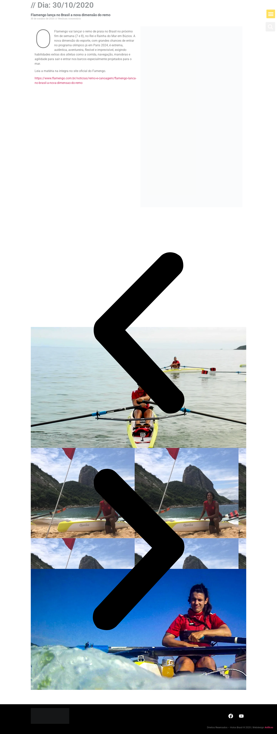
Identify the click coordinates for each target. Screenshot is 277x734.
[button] (270, 14)
